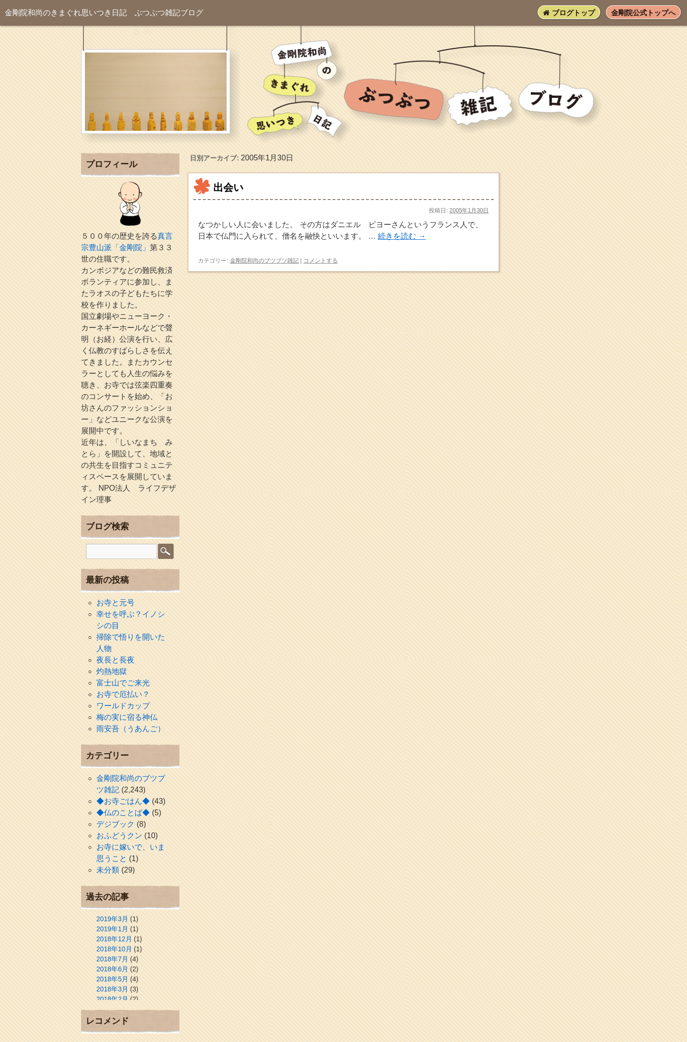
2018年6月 (112, 969)
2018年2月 (112, 999)
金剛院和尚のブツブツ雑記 (264, 260)
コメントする (320, 260)
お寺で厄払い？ (123, 694)
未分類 (107, 870)
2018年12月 (114, 939)
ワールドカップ (123, 706)
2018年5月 (112, 979)
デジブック (115, 824)
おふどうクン (119, 835)
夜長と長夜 (115, 660)
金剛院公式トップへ (643, 13)
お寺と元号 (115, 603)
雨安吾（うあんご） (130, 729)
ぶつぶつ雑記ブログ (104, 13)
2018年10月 (114, 949)
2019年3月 (112, 919)
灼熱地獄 (111, 671)
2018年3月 (112, 989)
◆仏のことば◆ (123, 813)
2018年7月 (112, 959)
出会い (228, 187)
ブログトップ (568, 13)
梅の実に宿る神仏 (126, 717)
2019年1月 (112, 929)
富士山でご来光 (123, 683)
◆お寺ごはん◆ (123, 801)
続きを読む (402, 236)
